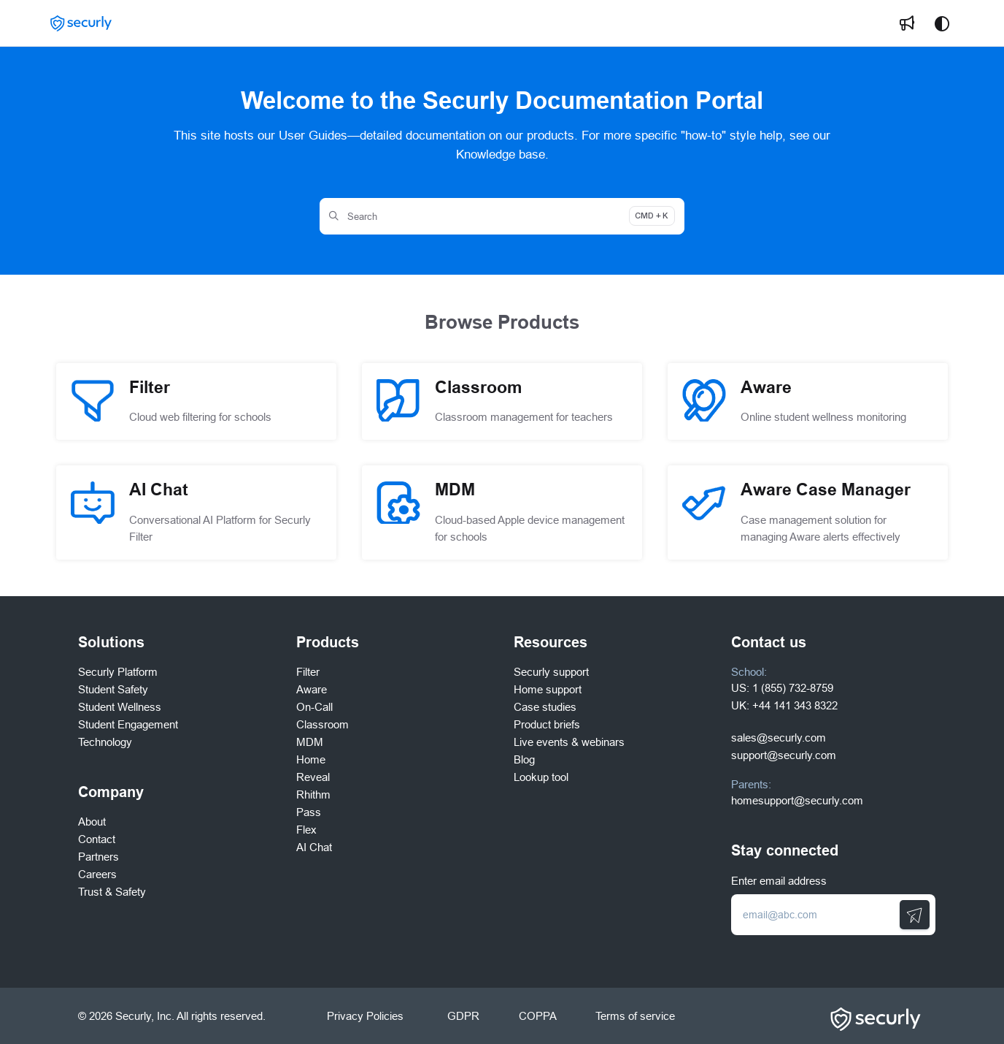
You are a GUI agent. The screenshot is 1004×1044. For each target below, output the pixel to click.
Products (327, 642)
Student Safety (113, 689)
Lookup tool (541, 777)
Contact (96, 839)
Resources (550, 642)
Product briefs (547, 724)
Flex (306, 829)
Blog (524, 759)
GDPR (463, 1016)
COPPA (537, 1016)
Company (111, 792)
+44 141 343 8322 (795, 705)
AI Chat (314, 847)
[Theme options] (942, 23)
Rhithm (313, 794)
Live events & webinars (569, 742)
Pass (308, 812)
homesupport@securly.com (797, 800)
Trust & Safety (112, 891)
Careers (97, 874)
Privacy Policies (365, 1016)
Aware (311, 689)
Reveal (313, 777)
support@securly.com (783, 755)
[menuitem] (907, 23)
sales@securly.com (778, 737)
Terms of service (635, 1016)
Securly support (551, 672)
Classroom (322, 724)
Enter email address (779, 881)
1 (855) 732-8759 (792, 688)
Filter (308, 672)
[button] (81, 23)
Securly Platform (118, 672)
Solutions (111, 642)
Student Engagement (128, 724)
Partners (98, 856)
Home (310, 759)
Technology (105, 742)
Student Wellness (119, 707)
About (92, 821)
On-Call (314, 707)
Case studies (545, 707)
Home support (548, 689)
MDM (309, 742)
